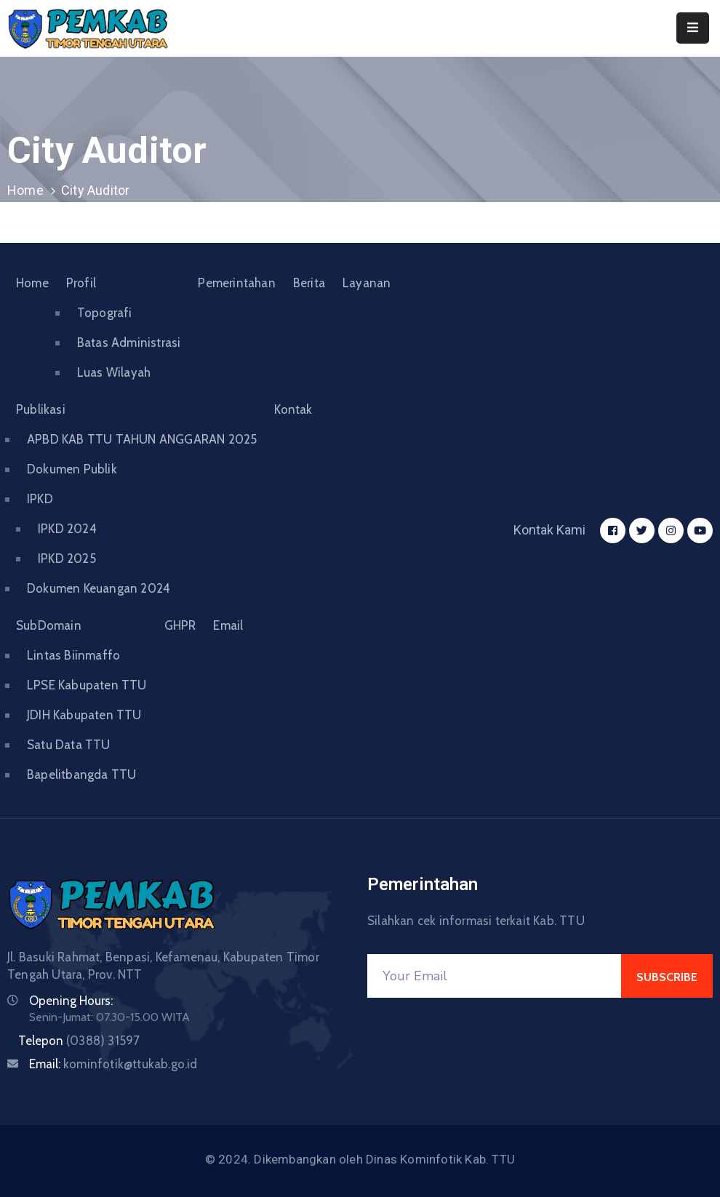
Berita (309, 283)
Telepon (79, 1040)
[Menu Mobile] (692, 28)
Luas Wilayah (114, 372)
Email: (113, 1064)
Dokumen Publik (72, 469)
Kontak (293, 409)
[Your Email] (494, 976)
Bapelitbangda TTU (81, 774)
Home (25, 190)
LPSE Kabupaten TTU (87, 685)
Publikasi (40, 409)
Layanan (367, 283)
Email (228, 625)
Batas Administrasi (129, 342)
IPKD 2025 (67, 558)
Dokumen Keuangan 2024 (98, 588)
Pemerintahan (236, 283)
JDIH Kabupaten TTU (84, 715)
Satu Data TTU (69, 744)
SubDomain (48, 625)
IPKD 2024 (67, 528)
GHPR (180, 625)
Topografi (104, 312)
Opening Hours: (71, 1000)
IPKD (40, 499)
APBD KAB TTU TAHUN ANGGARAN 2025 (142, 439)
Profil (81, 283)
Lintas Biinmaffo (73, 655)
